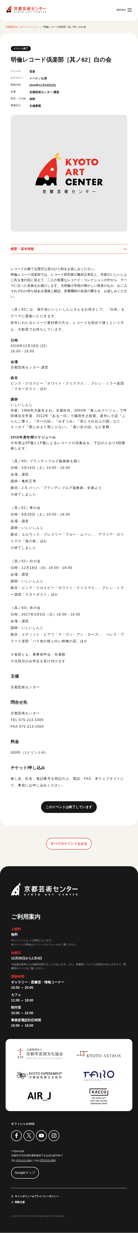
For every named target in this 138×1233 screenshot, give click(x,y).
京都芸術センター (26, 9)
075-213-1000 (24, 1160)
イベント (34, 26)
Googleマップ (25, 1173)
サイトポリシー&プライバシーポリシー (37, 1196)
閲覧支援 (20, 1202)
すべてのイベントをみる (69, 844)
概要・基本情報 (22, 249)
